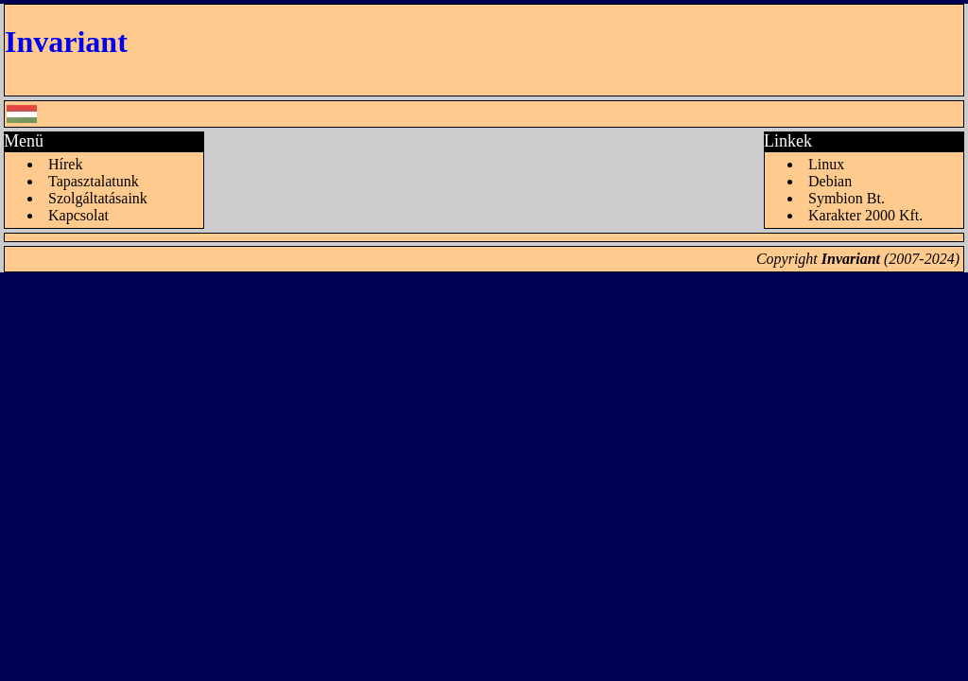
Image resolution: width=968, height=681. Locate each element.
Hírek (65, 164)
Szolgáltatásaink (97, 198)
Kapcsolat (78, 215)
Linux (826, 164)
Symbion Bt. (846, 198)
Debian (830, 181)
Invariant (66, 42)
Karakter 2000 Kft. (865, 215)
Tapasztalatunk (93, 181)
